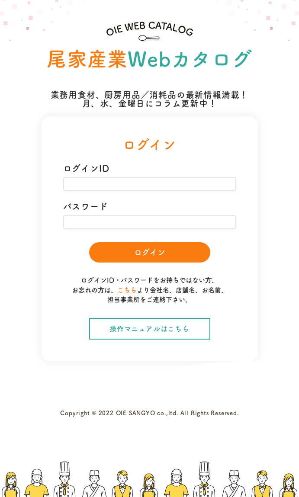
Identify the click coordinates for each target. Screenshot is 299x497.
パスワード (85, 206)
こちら (127, 290)
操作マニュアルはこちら (149, 328)
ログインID (86, 168)
